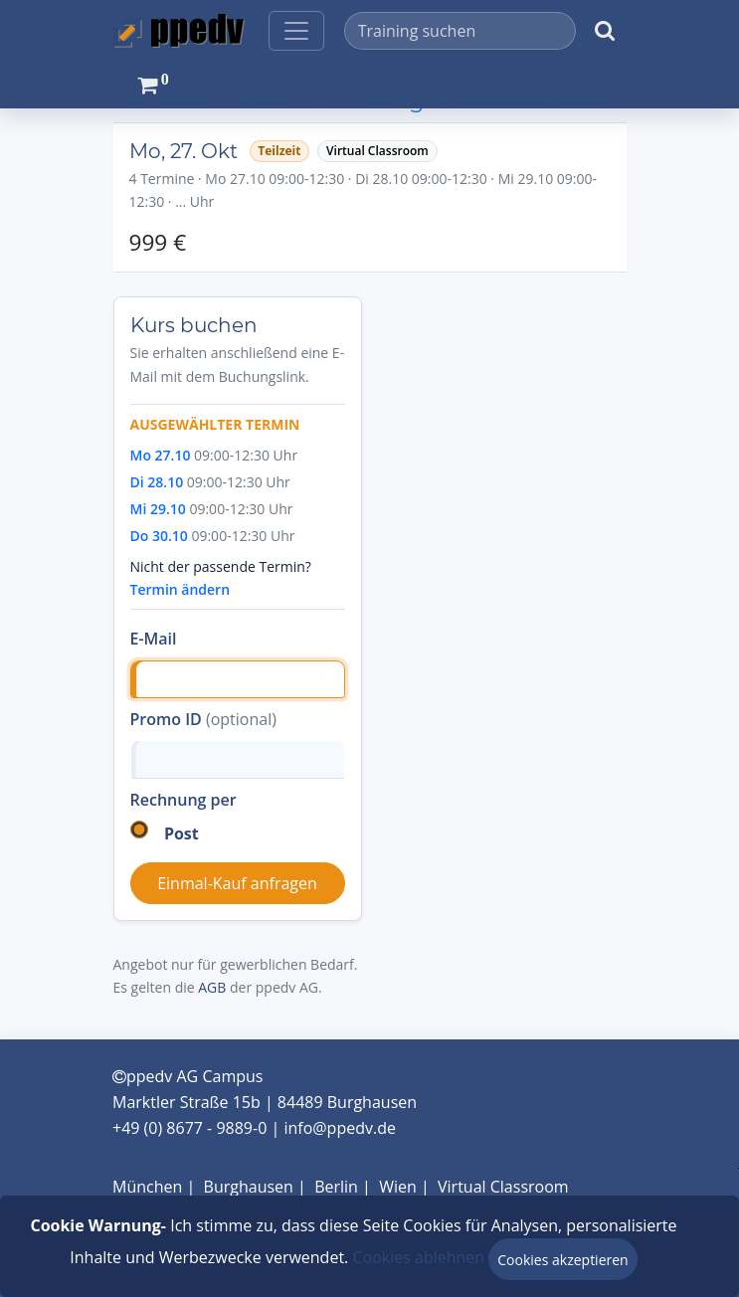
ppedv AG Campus (187, 1076)
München (147, 1187)
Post (181, 833)
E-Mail (153, 638)
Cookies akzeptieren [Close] (562, 1259)
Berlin (336, 1187)
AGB (212, 987)
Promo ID (203, 719)
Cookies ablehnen (418, 1257)
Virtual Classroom (503, 1187)
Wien (398, 1187)
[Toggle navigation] (296, 31)
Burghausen (248, 1187)
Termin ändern (180, 589)
